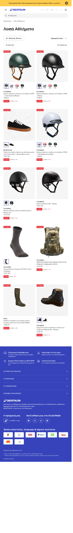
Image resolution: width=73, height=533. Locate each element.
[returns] (19, 363)
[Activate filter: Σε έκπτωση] (9, 45)
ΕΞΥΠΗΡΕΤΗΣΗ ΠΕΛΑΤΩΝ (12, 371)
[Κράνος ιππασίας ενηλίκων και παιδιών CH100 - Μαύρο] (52, 66)
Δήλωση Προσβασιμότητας (12, 450)
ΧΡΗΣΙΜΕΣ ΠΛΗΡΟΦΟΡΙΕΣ (12, 393)
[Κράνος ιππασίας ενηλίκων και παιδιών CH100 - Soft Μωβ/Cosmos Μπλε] (52, 125)
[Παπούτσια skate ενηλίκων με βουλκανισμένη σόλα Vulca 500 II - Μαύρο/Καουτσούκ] (19, 125)
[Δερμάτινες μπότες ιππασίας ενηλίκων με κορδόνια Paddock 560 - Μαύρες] (52, 300)
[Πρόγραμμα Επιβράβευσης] (19, 354)
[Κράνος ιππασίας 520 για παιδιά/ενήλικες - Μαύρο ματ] (19, 183)
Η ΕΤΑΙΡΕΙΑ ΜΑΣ (8, 378)
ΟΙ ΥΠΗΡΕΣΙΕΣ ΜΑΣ (9, 386)
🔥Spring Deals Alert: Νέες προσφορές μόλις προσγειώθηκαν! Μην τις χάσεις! (34, 3)
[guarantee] (51, 363)
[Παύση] (66, 3)
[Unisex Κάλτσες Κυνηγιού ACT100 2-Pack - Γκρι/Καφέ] (19, 242)
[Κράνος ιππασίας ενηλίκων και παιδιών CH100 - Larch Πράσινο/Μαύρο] (19, 66)
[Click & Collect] (51, 354)
